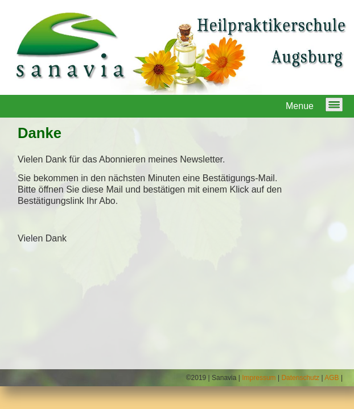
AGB (331, 378)
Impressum (258, 378)
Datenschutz (300, 378)
